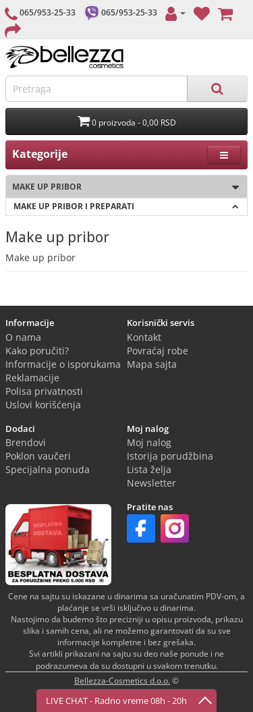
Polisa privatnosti (44, 391)
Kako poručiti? (37, 350)
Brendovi (25, 442)
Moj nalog (149, 442)
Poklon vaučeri (38, 455)
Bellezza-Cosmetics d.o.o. (122, 680)
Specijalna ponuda (47, 469)
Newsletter (151, 482)
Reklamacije (32, 377)
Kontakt (144, 337)
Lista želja (149, 469)
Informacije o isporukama (63, 364)
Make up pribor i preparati (126, 206)
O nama (23, 337)
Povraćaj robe (157, 350)
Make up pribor (122, 187)
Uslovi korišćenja (43, 404)
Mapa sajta (152, 364)
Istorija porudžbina (170, 455)
